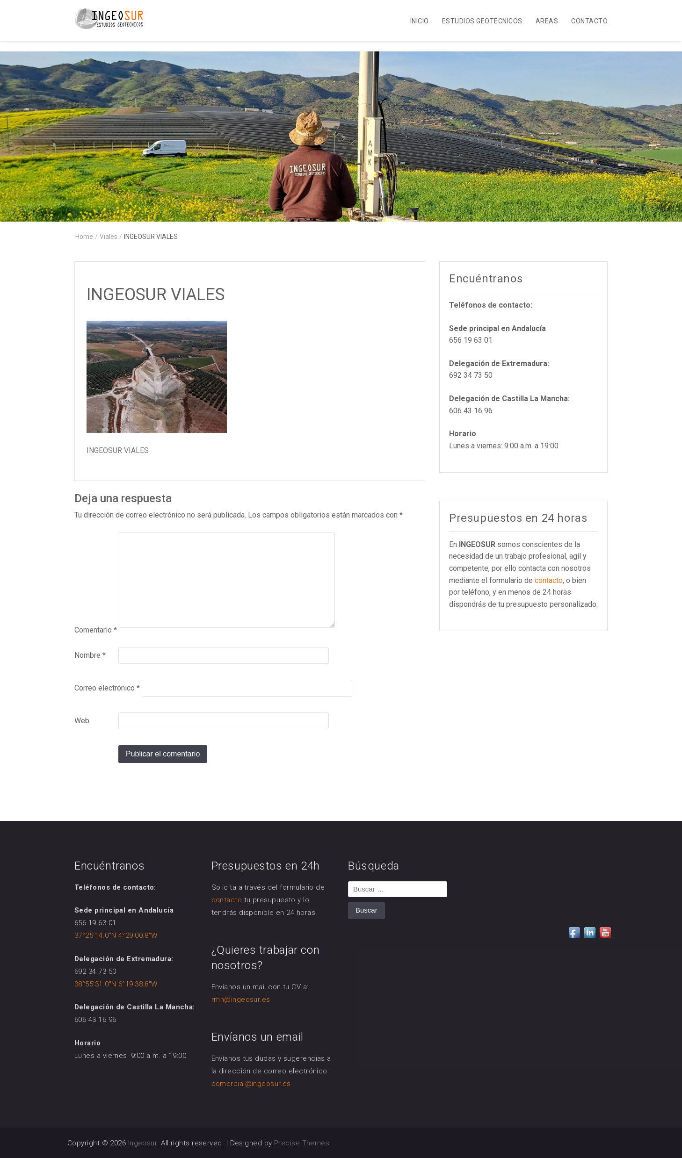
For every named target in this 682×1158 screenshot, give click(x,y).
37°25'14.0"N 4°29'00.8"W (116, 935)
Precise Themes (301, 1143)
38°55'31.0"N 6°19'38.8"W (116, 984)
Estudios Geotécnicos (482, 21)
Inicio (419, 21)
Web (81, 720)
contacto (549, 580)
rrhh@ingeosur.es (240, 999)
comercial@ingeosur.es (251, 1083)
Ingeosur (142, 1143)
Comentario (95, 630)
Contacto (589, 21)
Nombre (90, 655)
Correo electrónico (107, 687)
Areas (547, 21)
